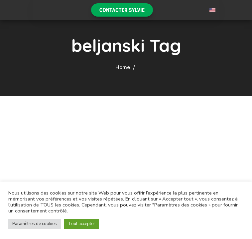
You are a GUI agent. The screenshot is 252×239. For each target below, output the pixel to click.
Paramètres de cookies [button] (34, 224)
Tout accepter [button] (81, 224)
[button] (122, 10)
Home (122, 67)
